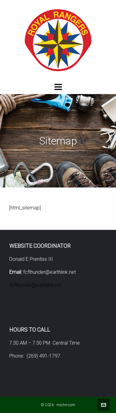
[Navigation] (58, 87)
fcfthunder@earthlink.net (35, 285)
